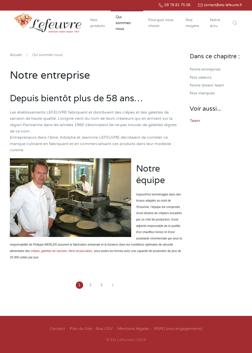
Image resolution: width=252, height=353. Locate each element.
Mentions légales (133, 328)
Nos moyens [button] (192, 23)
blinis (72, 251)
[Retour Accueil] (47, 23)
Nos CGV (104, 328)
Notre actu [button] (215, 23)
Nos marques (202, 93)
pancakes (85, 251)
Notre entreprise (205, 69)
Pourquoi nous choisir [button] (160, 23)
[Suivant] (112, 285)
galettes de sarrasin (54, 251)
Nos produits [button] (97, 23)
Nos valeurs (201, 77)
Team (195, 120)
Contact (57, 328)
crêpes (34, 251)
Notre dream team (207, 85)
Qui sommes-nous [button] (124, 23)
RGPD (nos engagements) (178, 328)
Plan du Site (81, 328)
